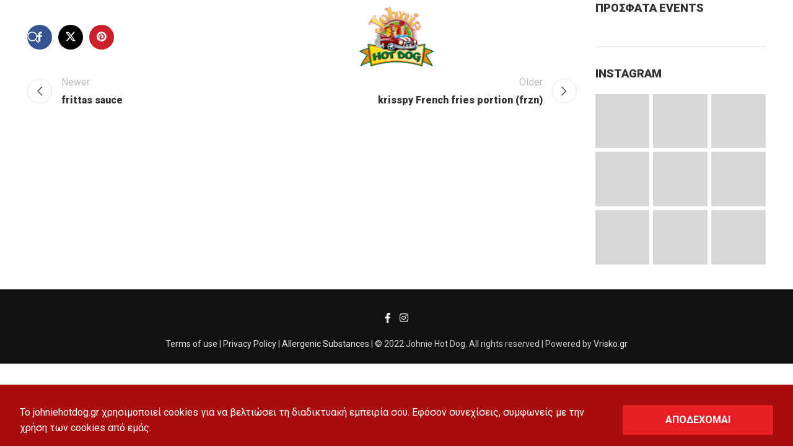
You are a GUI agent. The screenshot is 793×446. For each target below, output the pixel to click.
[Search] (33, 37)
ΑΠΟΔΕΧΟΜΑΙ (697, 420)
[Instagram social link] (403, 318)
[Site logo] (396, 36)
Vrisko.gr (611, 344)
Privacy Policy (249, 344)
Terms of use (191, 344)
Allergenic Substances (325, 344)
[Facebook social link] (388, 318)
